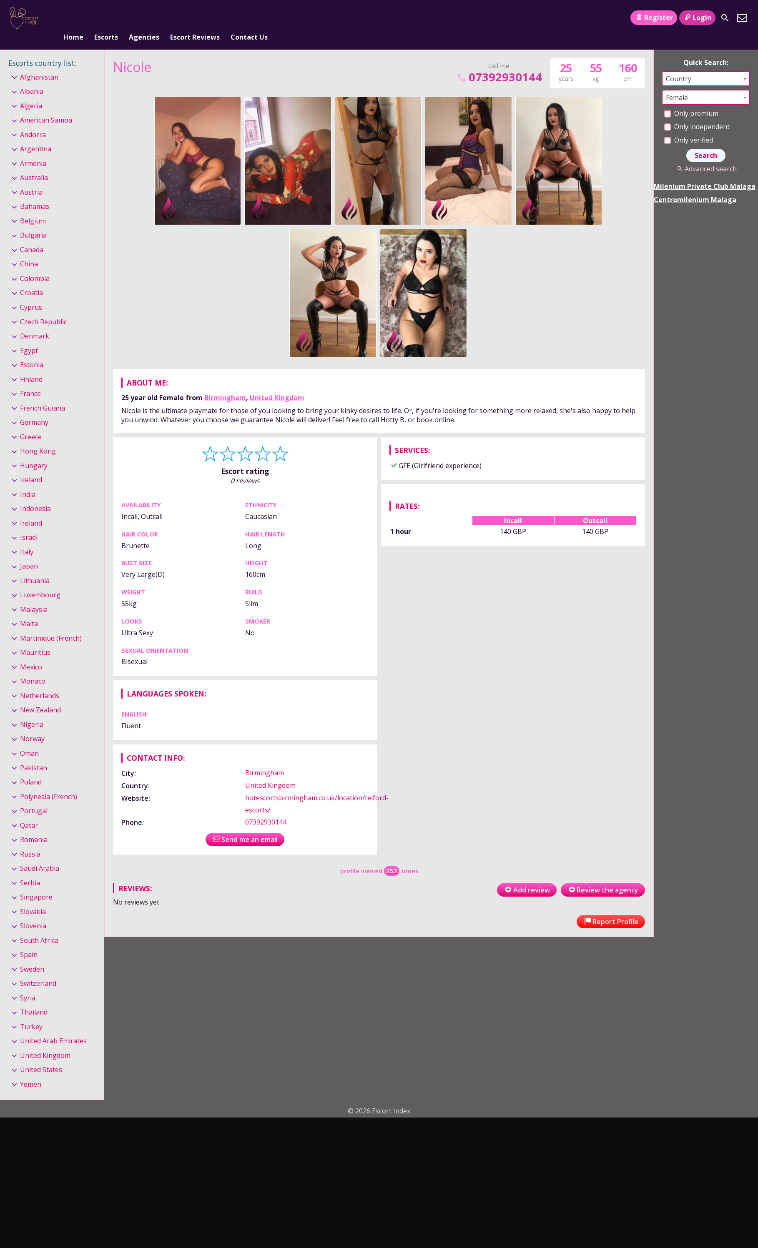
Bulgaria (33, 221)
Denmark (34, 322)
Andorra (33, 120)
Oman (29, 739)
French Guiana (42, 394)
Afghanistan (39, 63)
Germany (34, 408)
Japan (29, 552)
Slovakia (33, 897)
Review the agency (602, 876)
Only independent (697, 113)
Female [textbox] (677, 83)
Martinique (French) (51, 624)
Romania (34, 825)
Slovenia (33, 912)
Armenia (33, 149)
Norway (32, 725)
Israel (29, 523)
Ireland (31, 509)
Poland (31, 768)
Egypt (29, 336)
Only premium (691, 99)
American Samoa (46, 106)
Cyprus (31, 293)
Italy (26, 538)
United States (41, 1056)
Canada (31, 236)
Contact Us (249, 18)
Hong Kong (38, 437)
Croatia (31, 279)
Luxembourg (40, 581)
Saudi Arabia (39, 854)
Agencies (144, 18)
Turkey (31, 1012)
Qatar (29, 811)
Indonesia (35, 494)
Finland (31, 365)
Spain (29, 940)
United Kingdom (277, 383)
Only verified (688, 126)
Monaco (32, 667)
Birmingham (225, 383)
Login (697, 17)
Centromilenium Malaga (695, 185)
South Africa (39, 926)
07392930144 (499, 63)
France (30, 379)
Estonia (31, 351)
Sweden (32, 955)
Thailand (34, 998)
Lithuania (35, 566)
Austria (31, 178)
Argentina (35, 135)
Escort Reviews (195, 18)
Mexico (31, 653)
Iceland (31, 466)
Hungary (34, 451)
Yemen (30, 1070)
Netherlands (39, 682)
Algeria (31, 92)
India (27, 480)
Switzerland (38, 969)
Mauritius (35, 639)
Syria (27, 984)
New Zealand (40, 696)
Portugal (34, 797)
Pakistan (33, 754)
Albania (31, 77)
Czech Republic (43, 308)
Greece (31, 423)
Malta (29, 610)
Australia (34, 164)
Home (73, 18)
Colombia (35, 264)
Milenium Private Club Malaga (704, 172)
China (29, 250)
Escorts (106, 18)
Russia (30, 840)
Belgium (33, 207)
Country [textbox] (678, 65)
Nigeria (31, 710)
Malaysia (34, 595)
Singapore (36, 883)
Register (654, 17)
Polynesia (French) (48, 782)
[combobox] (706, 65)
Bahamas (34, 193)
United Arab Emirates (53, 1027)
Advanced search (705, 155)
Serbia (30, 869)
